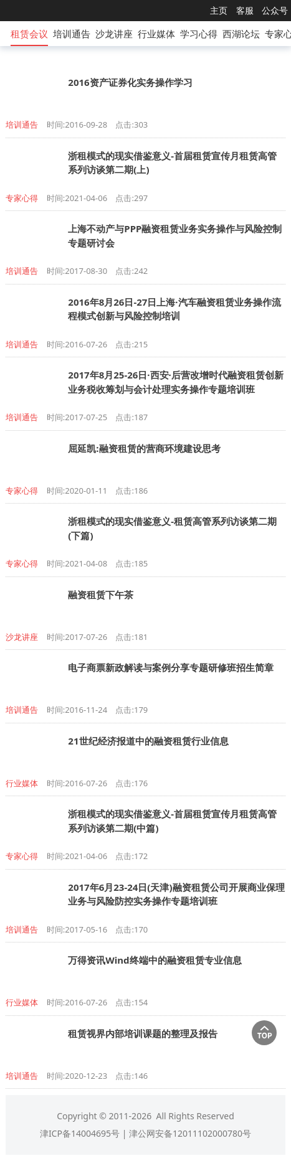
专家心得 (22, 198)
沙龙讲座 (114, 33)
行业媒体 (156, 33)
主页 (218, 10)
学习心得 (198, 33)
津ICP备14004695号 (80, 1133)
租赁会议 (29, 33)
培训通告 (71, 33)
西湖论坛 (241, 33)
